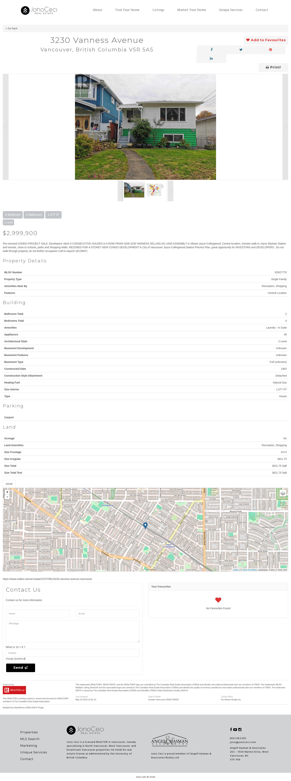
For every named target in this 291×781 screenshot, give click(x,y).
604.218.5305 (238, 738)
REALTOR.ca (13, 698)
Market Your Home (191, 10)
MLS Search (30, 739)
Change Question (15, 658)
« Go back (11, 28)
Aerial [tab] (9, 483)
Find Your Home (127, 10)
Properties (29, 732)
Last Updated (82, 696)
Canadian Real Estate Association (34, 701)
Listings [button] (158, 10)
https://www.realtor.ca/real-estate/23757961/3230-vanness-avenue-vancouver (47, 578)
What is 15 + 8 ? (15, 647)
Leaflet (236, 570)
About (97, 10)
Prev (6, 127)
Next (285, 127)
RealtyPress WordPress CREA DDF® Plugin (23, 707)
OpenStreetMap (250, 570)
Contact (262, 10)
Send (20, 668)
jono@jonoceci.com (243, 742)
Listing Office (227, 696)
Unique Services (231, 10)
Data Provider (154, 696)
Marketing (28, 745)
